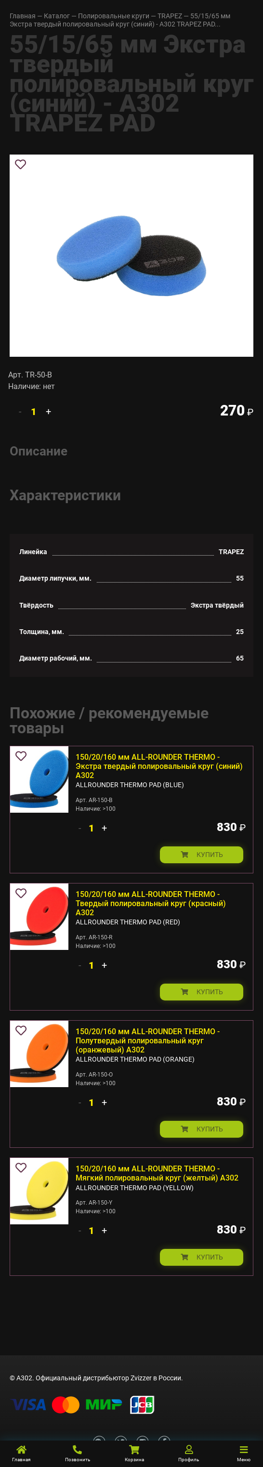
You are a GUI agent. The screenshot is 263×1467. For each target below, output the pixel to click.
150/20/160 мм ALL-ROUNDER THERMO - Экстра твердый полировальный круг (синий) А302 (159, 766)
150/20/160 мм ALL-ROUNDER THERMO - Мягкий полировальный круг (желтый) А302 (157, 1173)
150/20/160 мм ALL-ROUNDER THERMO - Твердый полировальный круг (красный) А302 (151, 903)
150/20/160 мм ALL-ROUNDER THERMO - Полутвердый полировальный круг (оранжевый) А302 (148, 1040)
